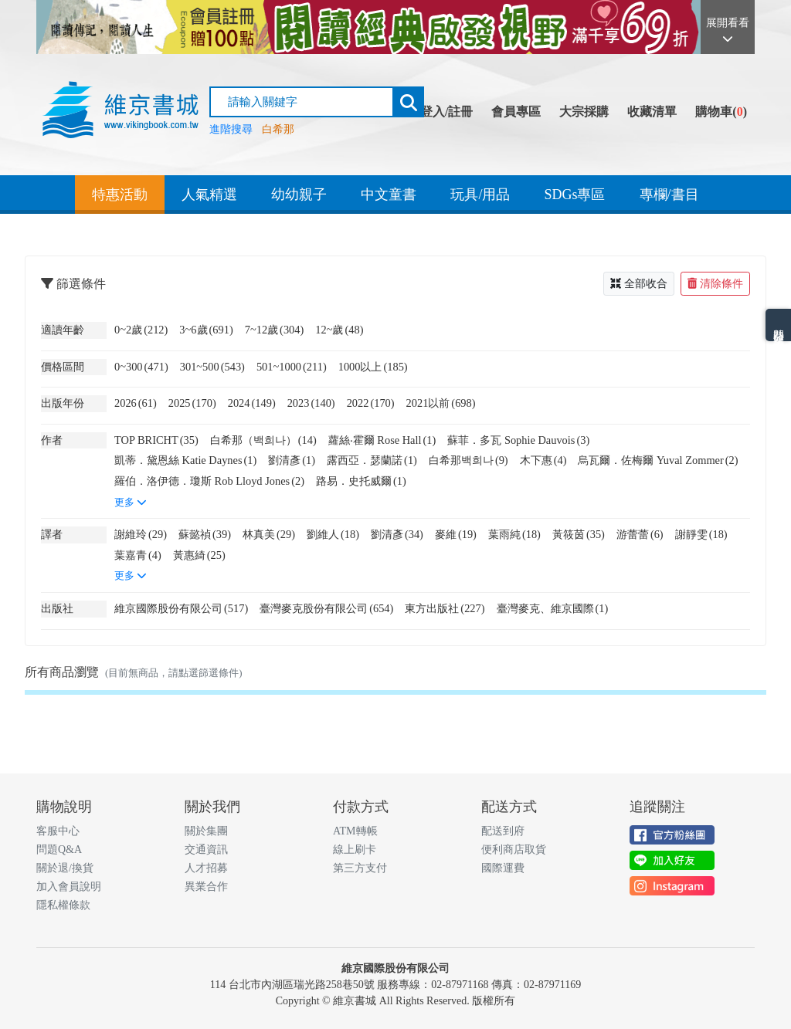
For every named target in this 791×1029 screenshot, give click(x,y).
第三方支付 (360, 868)
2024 (252, 403)
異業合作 (206, 886)
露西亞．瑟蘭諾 (372, 460)
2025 (192, 403)
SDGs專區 (574, 194)
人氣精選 (209, 194)
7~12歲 (274, 329)
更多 (130, 502)
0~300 (141, 366)
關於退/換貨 (64, 868)
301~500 (212, 366)
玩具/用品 (480, 194)
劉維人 (333, 534)
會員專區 (516, 111)
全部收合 (638, 283)
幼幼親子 (299, 194)
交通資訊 (206, 849)
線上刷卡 (354, 849)
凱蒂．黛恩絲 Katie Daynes (185, 460)
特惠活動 (120, 194)
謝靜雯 (701, 534)
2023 (311, 403)
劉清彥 (291, 460)
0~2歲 (141, 329)
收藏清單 (652, 111)
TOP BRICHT (156, 440)
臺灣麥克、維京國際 (553, 608)
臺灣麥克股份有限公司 (326, 608)
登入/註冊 (446, 111)
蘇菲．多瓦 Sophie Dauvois (518, 440)
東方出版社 (444, 608)
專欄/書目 (669, 194)
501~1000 (291, 366)
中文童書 (388, 194)
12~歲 (339, 329)
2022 (371, 403)
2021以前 (441, 403)
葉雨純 (514, 534)
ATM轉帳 (355, 831)
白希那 (278, 129)
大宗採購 (584, 111)
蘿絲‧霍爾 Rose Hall (382, 440)
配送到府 (503, 831)
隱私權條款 (63, 905)
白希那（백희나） (263, 440)
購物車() (721, 111)
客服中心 (58, 831)
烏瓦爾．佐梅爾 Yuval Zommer (658, 460)
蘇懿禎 (204, 534)
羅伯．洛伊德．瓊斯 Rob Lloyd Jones (209, 481)
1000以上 (373, 366)
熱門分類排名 (778, 325)
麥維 (456, 534)
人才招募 (206, 868)
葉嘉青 (137, 555)
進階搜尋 (231, 129)
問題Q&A (59, 849)
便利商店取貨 (513, 849)
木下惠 (543, 460)
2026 (135, 403)
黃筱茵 (578, 534)
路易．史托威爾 (361, 481)
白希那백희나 (468, 460)
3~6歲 (206, 329)
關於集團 (206, 831)
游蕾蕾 (640, 534)
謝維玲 (140, 534)
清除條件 (715, 283)
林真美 (269, 534)
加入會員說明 (68, 886)
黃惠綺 (199, 555)
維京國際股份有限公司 (181, 608)
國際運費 (503, 868)
